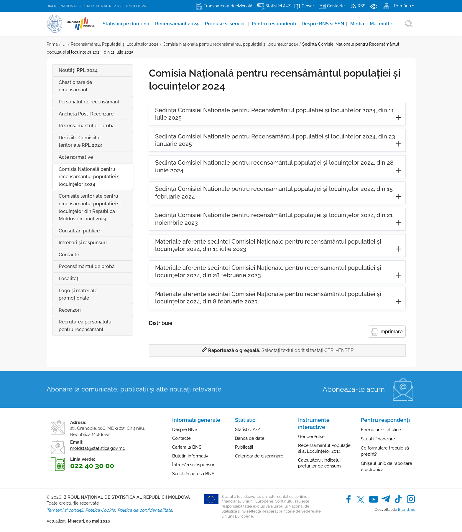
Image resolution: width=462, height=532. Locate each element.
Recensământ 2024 (177, 24)
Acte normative (76, 157)
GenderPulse (311, 436)
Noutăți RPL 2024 (78, 70)
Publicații (244, 447)
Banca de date (249, 438)
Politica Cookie (100, 510)
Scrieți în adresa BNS (193, 473)
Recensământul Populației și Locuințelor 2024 (114, 44)
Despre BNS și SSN (324, 24)
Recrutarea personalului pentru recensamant (86, 325)
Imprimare (386, 332)
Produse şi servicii (226, 24)
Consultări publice (79, 231)
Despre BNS (184, 429)
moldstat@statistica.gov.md (97, 448)
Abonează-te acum (354, 389)
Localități (69, 278)
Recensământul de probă (87, 125)
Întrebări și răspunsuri (193, 464)
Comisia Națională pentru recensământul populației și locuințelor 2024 (230, 44)
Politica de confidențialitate (144, 510)
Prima (52, 44)
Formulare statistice (381, 429)
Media (357, 24)
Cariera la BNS (186, 447)
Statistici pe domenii (126, 24)
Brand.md (406, 509)
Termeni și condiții (65, 510)
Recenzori (70, 310)
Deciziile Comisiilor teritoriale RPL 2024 (81, 141)
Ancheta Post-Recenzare (86, 114)
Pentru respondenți (274, 24)
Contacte (69, 254)
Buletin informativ (190, 456)
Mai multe (381, 24)
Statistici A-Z (247, 429)
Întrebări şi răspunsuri (96, 243)
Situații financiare (378, 439)
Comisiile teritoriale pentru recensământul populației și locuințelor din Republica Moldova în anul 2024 (90, 207)
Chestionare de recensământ (75, 86)
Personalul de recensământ (89, 102)
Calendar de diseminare (259, 456)
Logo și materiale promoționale (78, 294)
